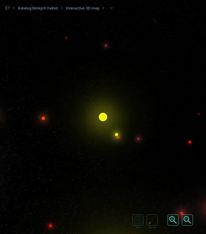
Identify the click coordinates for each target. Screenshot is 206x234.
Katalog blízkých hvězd (38, 8)
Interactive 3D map (82, 8)
